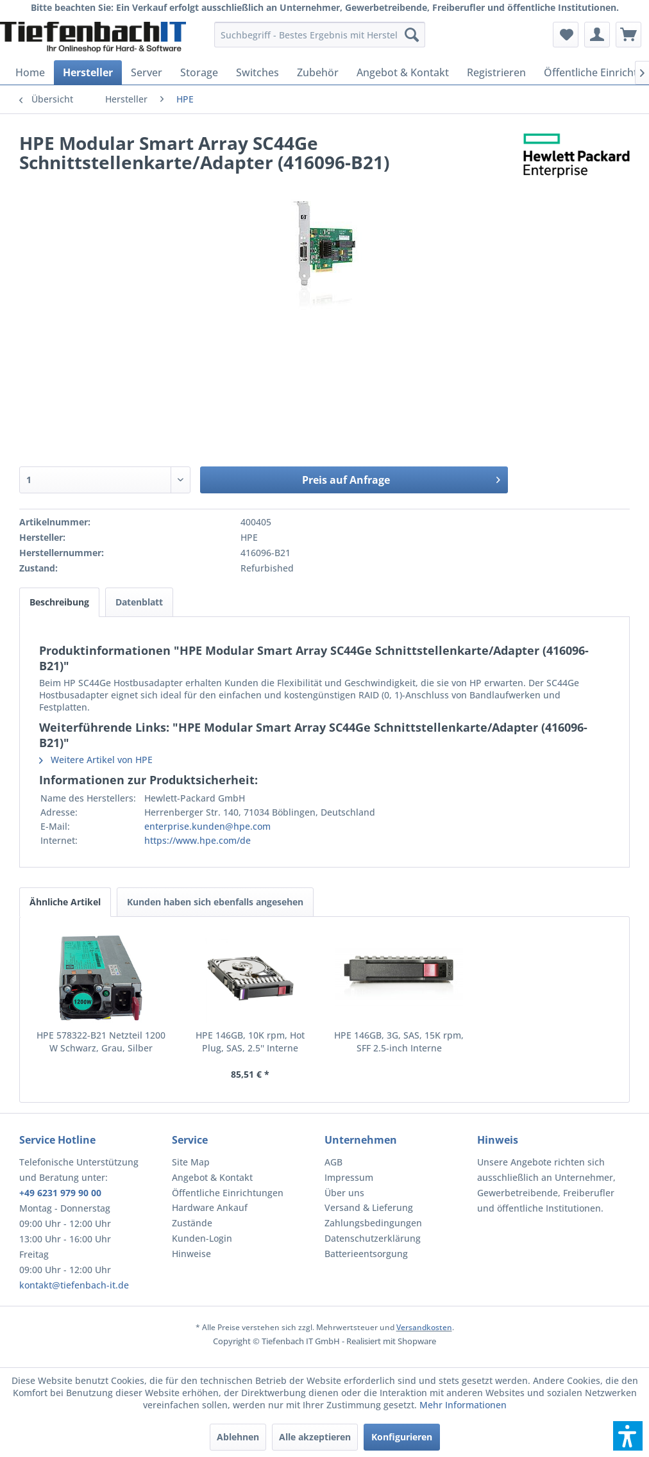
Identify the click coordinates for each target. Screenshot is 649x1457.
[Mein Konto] (597, 34)
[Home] (30, 72)
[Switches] (257, 72)
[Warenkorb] (628, 34)
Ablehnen (238, 1437)
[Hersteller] (88, 72)
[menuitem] (319, 34)
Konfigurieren (401, 1437)
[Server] (146, 72)
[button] (628, 1436)
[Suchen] (411, 34)
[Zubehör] (318, 72)
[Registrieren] (496, 72)
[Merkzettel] (565, 34)
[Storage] (199, 72)
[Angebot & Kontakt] (403, 72)
